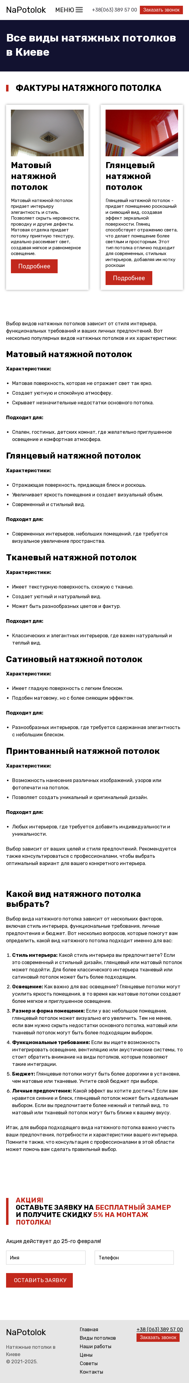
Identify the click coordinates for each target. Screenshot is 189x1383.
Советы (89, 1363)
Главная (89, 1329)
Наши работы (95, 1346)
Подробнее (34, 266)
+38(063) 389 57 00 (114, 10)
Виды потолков (98, 1338)
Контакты (91, 1372)
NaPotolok (26, 10)
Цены (86, 1355)
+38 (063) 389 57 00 (160, 1329)
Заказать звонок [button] (161, 9)
